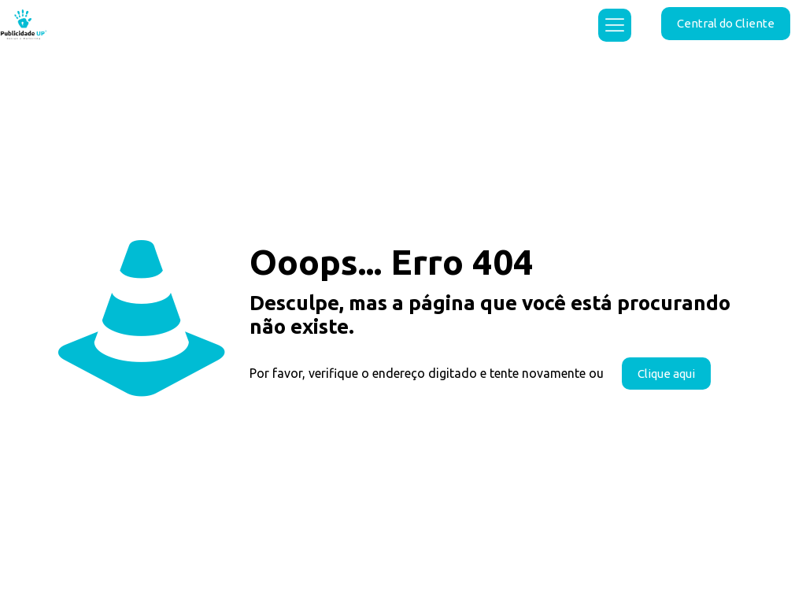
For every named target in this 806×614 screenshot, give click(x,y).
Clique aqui (666, 373)
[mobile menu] (614, 25)
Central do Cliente (726, 23)
